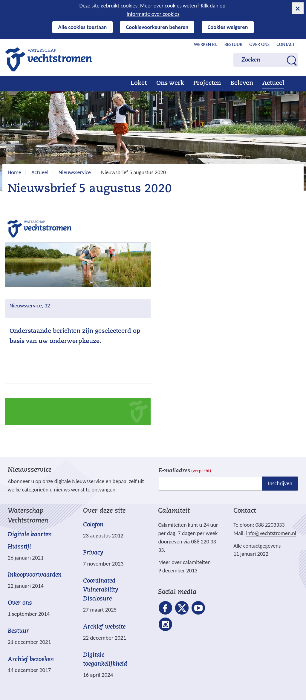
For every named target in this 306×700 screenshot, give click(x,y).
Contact (285, 44)
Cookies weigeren (228, 27)
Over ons (259, 44)
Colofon (93, 525)
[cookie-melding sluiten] (298, 8)
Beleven (241, 83)
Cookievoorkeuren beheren (157, 27)
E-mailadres (185, 471)
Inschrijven (280, 483)
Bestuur (233, 44)
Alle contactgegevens (257, 545)
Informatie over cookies (153, 13)
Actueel (273, 83)
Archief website (104, 627)
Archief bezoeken (31, 660)
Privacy (93, 553)
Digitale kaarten (30, 535)
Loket (139, 83)
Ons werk (170, 83)
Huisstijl (19, 547)
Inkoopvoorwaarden (35, 575)
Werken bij (206, 44)
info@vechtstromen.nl (271, 533)
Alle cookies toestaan (82, 27)
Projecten (207, 83)
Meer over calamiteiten (184, 562)
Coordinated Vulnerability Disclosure (100, 590)
